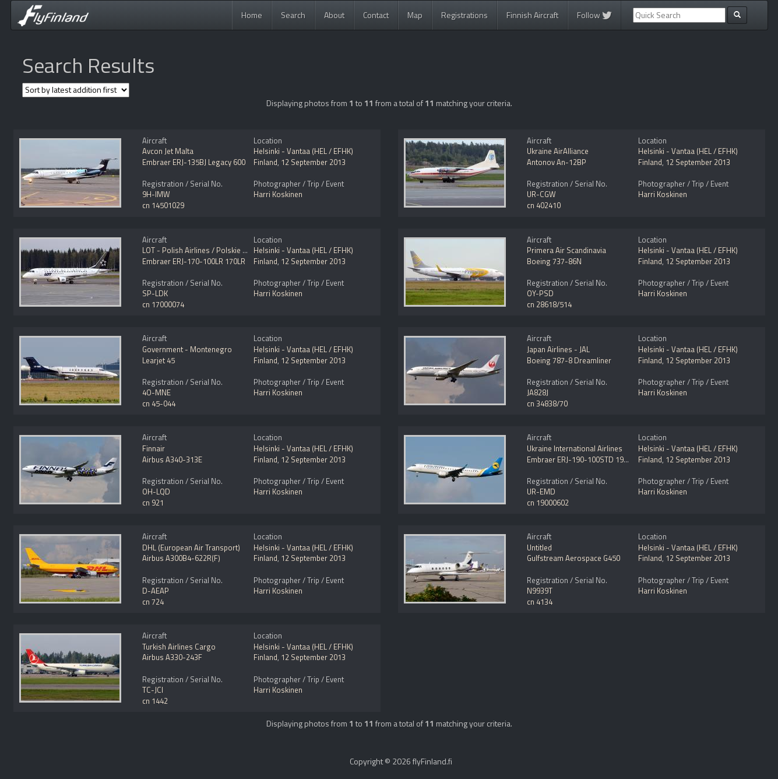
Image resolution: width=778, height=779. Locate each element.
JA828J (537, 392)
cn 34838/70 (547, 403)
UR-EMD (541, 491)
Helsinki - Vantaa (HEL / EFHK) (303, 151)
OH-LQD (156, 491)
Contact (376, 15)
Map (415, 15)
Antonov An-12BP (556, 162)
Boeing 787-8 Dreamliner (569, 360)
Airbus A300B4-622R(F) (181, 558)
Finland (265, 162)
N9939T (539, 590)
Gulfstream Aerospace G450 (573, 558)
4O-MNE (156, 392)
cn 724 (153, 602)
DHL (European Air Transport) (191, 547)
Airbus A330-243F (172, 657)
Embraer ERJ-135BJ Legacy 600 (193, 162)
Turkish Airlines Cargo (179, 646)
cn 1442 (155, 701)
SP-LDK (155, 293)
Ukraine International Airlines (574, 448)
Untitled (539, 547)
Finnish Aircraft (532, 15)
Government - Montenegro (187, 349)
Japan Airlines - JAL (558, 349)
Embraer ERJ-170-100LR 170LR (193, 261)
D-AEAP (155, 590)
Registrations (464, 15)
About (334, 15)
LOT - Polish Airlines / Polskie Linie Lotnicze (214, 250)
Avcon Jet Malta (167, 151)
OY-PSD (540, 293)
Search (293, 15)
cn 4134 (539, 602)
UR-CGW (541, 194)
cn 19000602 (548, 502)
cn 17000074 (163, 304)
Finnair (153, 448)
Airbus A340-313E (172, 459)
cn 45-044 (158, 403)
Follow (594, 15)
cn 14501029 (163, 205)
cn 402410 (544, 205)
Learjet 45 (158, 360)
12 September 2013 (313, 162)
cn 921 (153, 502)
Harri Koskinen (278, 194)
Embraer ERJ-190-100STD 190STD (584, 459)
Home (251, 15)
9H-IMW (156, 194)
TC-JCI (152, 690)
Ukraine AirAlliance (558, 151)
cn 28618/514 (549, 304)
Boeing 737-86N (554, 261)
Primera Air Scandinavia (566, 250)
